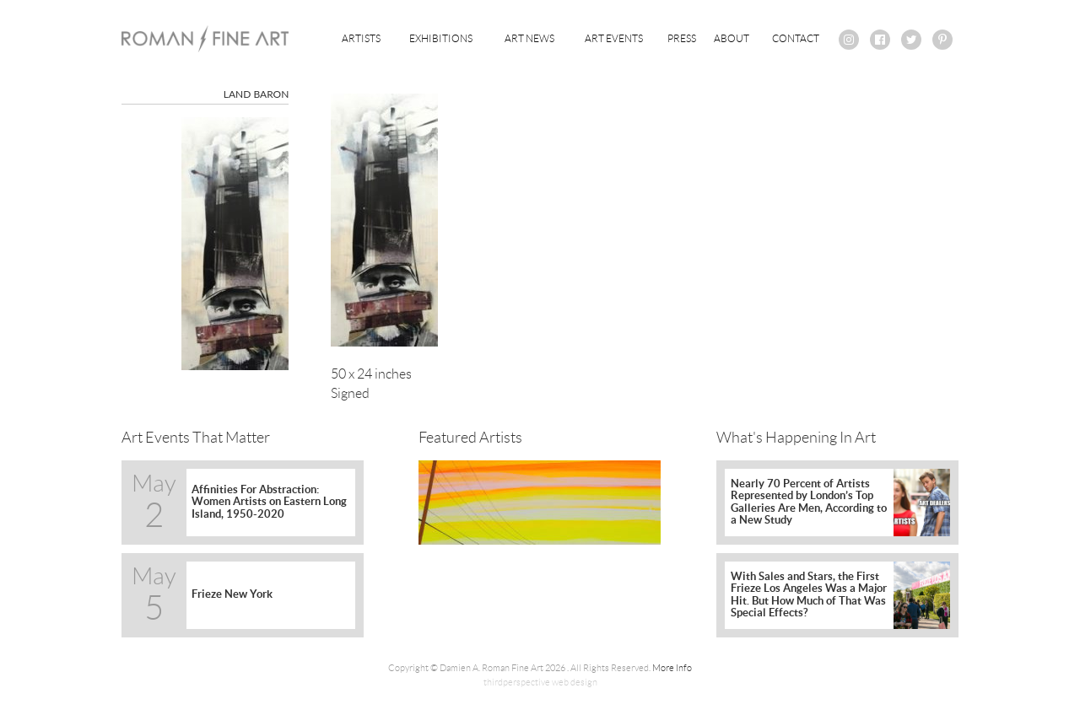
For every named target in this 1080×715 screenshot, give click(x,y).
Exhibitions (440, 38)
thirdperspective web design (540, 682)
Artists (361, 38)
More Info (672, 668)
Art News (529, 38)
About (731, 38)
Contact (795, 38)
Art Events (614, 38)
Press (681, 38)
